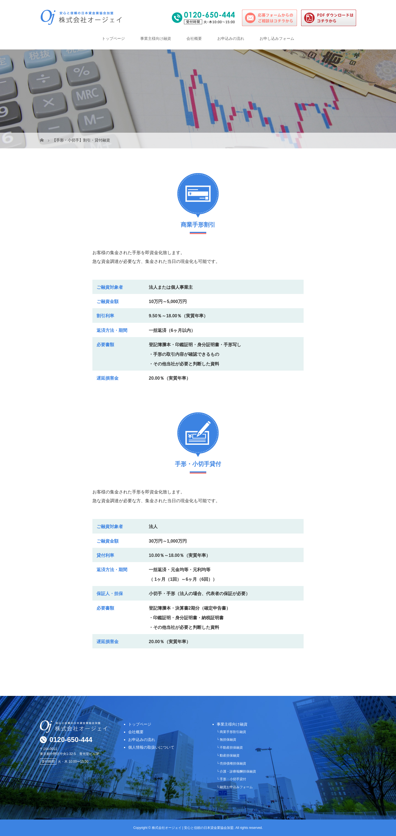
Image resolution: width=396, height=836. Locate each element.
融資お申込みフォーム (236, 787)
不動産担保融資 (231, 747)
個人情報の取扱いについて (151, 747)
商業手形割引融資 (233, 732)
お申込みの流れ (230, 38)
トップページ (113, 38)
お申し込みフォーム (277, 38)
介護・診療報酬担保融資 (238, 771)
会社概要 (194, 38)
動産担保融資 (230, 755)
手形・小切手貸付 (233, 779)
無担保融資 (228, 739)
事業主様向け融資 (155, 38)
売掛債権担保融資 (233, 763)
